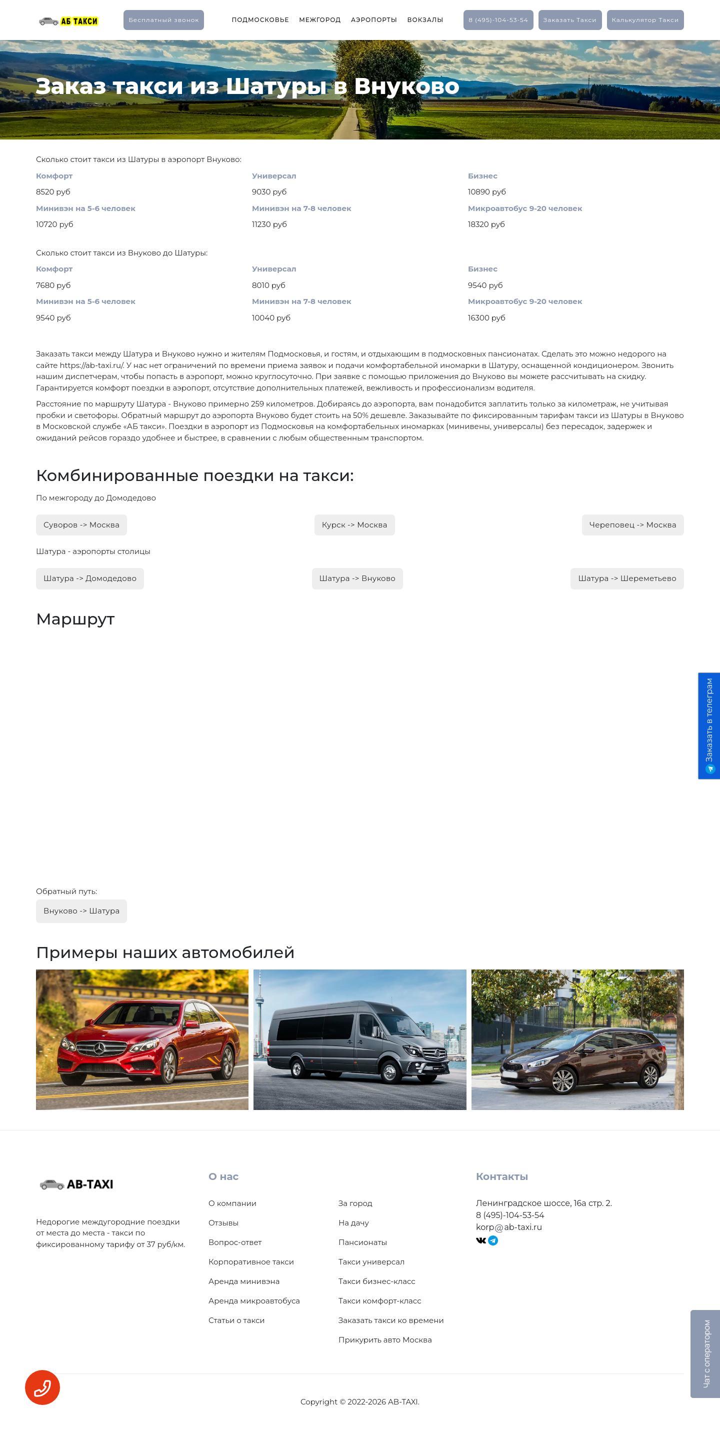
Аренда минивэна (244, 1281)
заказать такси (570, 20)
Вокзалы (426, 20)
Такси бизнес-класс (377, 1281)
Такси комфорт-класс (380, 1301)
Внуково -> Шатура (82, 911)
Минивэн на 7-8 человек (302, 208)
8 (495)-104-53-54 (498, 20)
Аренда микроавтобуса (254, 1301)
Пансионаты (362, 1242)
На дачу (353, 1223)
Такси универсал (371, 1261)
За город (355, 1203)
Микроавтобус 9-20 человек (525, 208)
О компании (232, 1203)
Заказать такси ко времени (391, 1320)
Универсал (274, 175)
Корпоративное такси (251, 1261)
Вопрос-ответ (235, 1242)
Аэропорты (374, 20)
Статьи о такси (236, 1320)
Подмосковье (260, 20)
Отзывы (223, 1223)
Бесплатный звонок (163, 20)
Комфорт (54, 175)
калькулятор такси (645, 20)
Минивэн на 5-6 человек (86, 208)
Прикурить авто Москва (385, 1339)
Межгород (320, 20)
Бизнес (483, 175)
